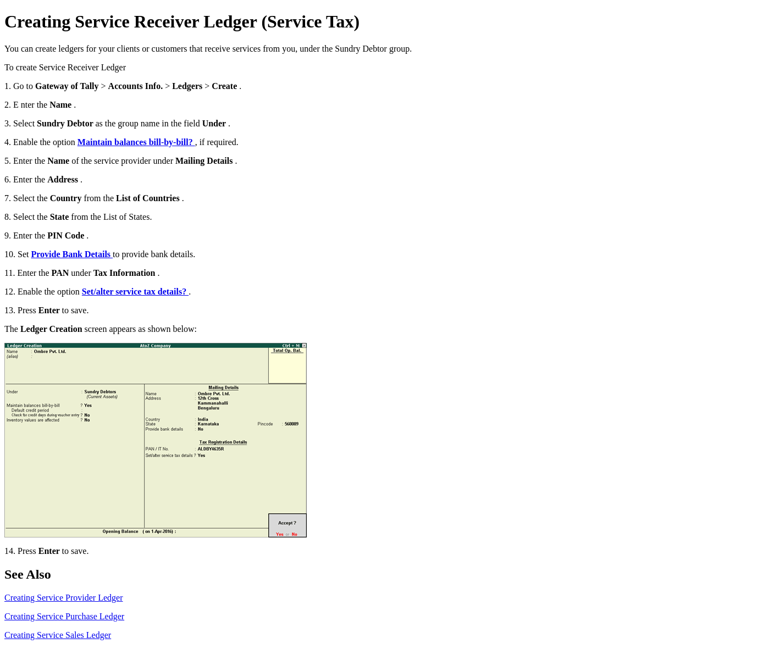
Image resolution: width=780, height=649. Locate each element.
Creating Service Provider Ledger (63, 597)
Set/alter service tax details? (135, 291)
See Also (27, 574)
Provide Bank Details (72, 254)
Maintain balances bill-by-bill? (136, 142)
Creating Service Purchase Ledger (64, 616)
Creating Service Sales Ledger (57, 635)
